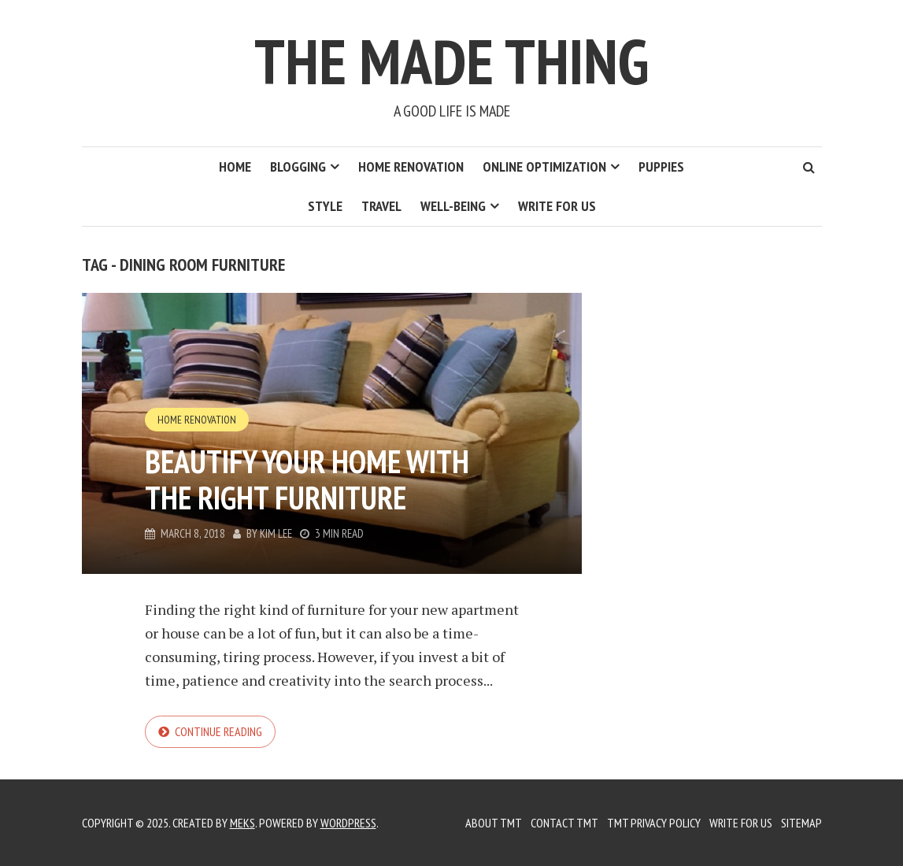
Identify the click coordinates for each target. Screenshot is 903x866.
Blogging (298, 166)
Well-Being (453, 206)
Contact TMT (564, 823)
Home (235, 166)
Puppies (661, 166)
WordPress (348, 823)
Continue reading (218, 731)
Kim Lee (276, 533)
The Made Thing (451, 61)
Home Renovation (411, 166)
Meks (242, 823)
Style (325, 206)
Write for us (557, 206)
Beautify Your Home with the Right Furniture (307, 479)
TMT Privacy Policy (654, 823)
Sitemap (801, 823)
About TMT (493, 823)
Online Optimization (544, 166)
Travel (381, 206)
